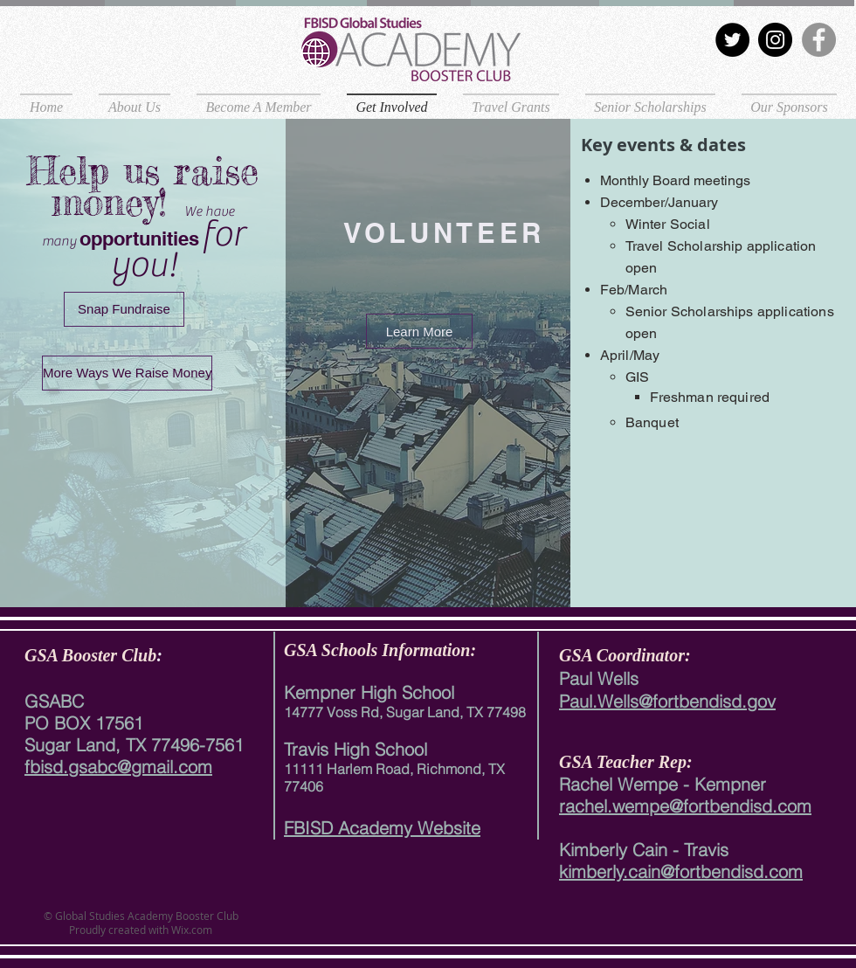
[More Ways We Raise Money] (127, 373)
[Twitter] (732, 40)
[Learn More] (419, 331)
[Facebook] (819, 40)
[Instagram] (775, 40)
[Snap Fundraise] (124, 309)
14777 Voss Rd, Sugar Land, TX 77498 (405, 712)
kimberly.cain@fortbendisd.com (681, 871)
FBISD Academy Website (382, 828)
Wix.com (190, 930)
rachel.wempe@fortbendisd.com (685, 806)
